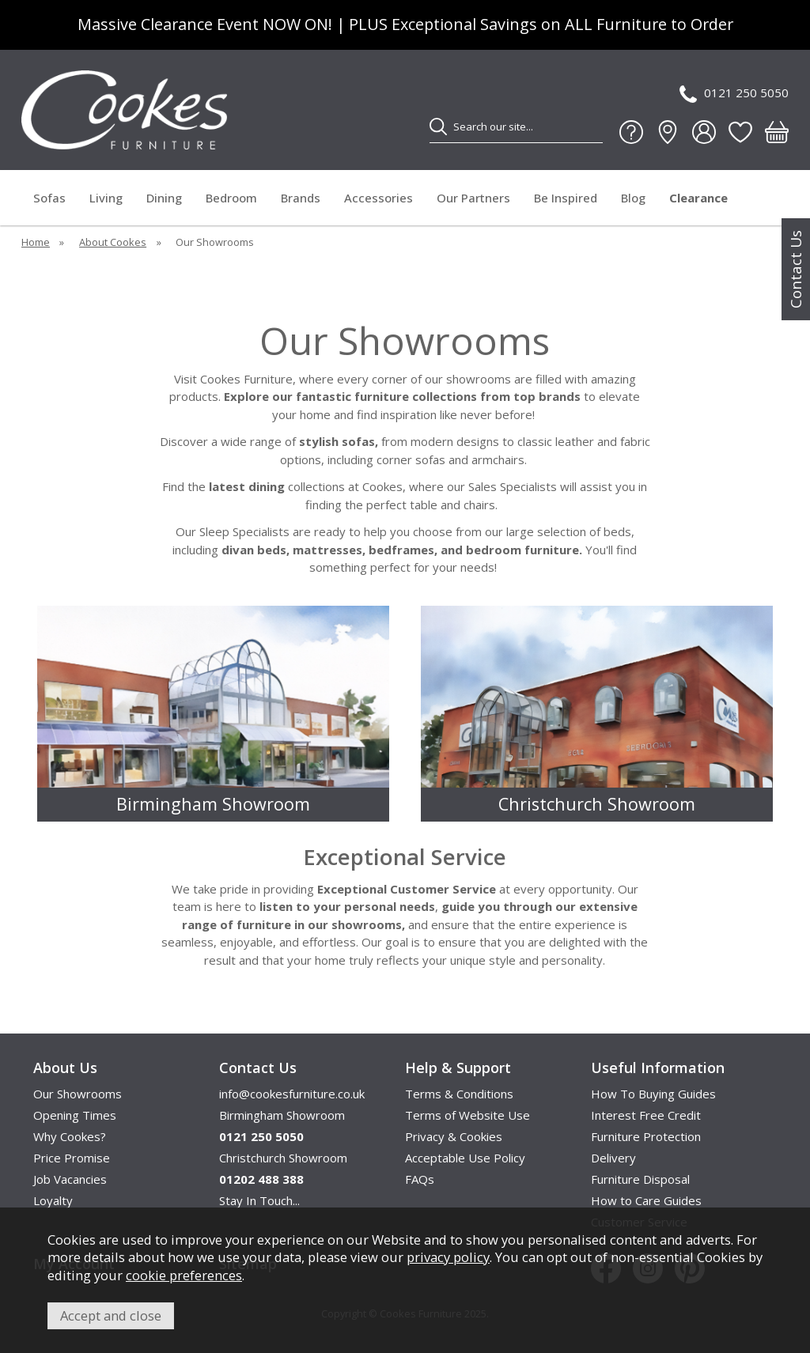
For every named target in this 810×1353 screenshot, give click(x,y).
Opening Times (74, 1115)
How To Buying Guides (653, 1094)
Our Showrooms (77, 1094)
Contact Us (795, 269)
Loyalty (53, 1200)
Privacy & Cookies (453, 1136)
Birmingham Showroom (282, 1115)
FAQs (419, 1179)
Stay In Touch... (259, 1200)
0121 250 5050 (734, 94)
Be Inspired (565, 198)
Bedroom (231, 198)
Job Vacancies (70, 1179)
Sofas (49, 198)
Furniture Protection (646, 1136)
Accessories (378, 198)
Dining (164, 198)
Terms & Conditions (459, 1094)
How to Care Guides (646, 1200)
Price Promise (71, 1158)
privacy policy (448, 1257)
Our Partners (473, 198)
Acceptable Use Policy (465, 1158)
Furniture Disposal (640, 1179)
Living (106, 198)
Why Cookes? (69, 1136)
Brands (300, 198)
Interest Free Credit (646, 1115)
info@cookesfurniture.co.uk (292, 1094)
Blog (633, 198)
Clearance (698, 198)
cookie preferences (184, 1275)
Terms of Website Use (467, 1115)
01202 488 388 (261, 1179)
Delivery (613, 1158)
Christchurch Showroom (283, 1158)
